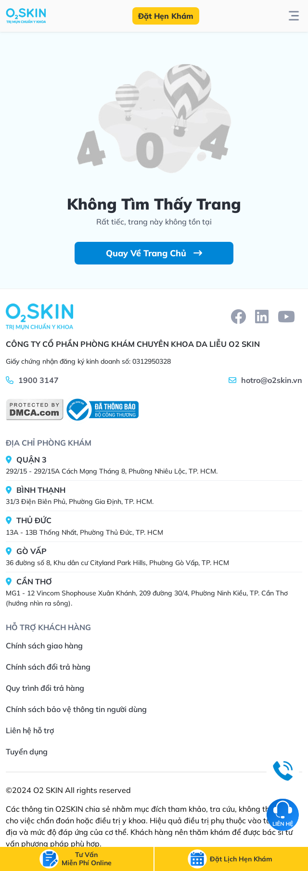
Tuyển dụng (27, 751)
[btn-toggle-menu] (293, 16)
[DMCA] (35, 409)
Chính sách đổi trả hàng (48, 667)
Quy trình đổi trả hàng (45, 688)
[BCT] (101, 410)
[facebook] (238, 316)
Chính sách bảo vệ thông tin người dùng (76, 709)
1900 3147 (38, 380)
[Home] (39, 317)
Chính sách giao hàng (44, 645)
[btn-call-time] (241, 859)
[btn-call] (87, 859)
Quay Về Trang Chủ (154, 253)
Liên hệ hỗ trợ (30, 730)
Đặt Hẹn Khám (165, 16)
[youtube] (286, 316)
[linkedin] (262, 316)
